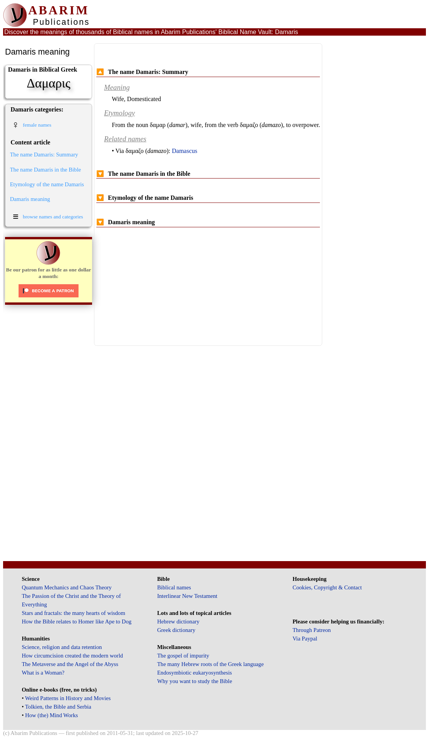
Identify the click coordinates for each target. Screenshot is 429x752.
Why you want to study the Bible (194, 681)
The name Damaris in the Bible (45, 170)
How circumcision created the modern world (72, 655)
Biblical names (174, 587)
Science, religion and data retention (62, 647)
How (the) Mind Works (51, 715)
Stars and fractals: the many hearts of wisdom (73, 613)
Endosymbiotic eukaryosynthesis (194, 673)
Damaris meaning (30, 199)
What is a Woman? (43, 673)
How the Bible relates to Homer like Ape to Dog (77, 621)
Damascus (184, 151)
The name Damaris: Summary (44, 154)
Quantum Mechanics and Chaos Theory (67, 587)
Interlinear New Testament (187, 596)
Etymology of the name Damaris (47, 184)
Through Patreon (311, 630)
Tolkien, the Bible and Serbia (58, 707)
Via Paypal (304, 638)
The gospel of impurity (183, 655)
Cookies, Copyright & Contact (327, 587)
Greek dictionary (176, 630)
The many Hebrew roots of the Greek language (210, 664)
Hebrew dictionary (178, 621)
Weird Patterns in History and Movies (68, 698)
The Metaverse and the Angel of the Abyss (70, 664)
